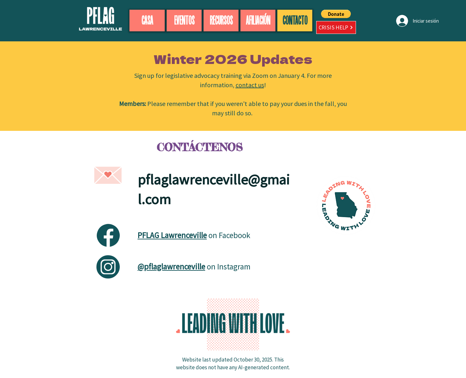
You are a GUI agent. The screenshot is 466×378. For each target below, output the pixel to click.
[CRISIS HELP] (336, 27)
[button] (336, 14)
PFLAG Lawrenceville (172, 235)
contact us (250, 85)
